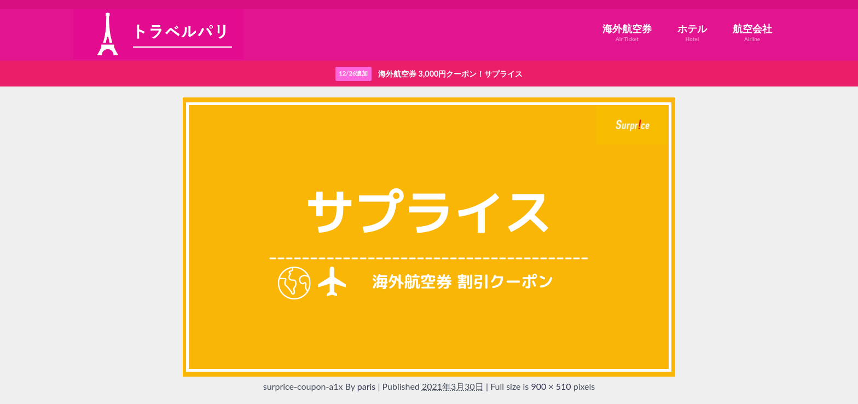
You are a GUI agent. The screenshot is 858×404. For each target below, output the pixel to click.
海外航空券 (627, 32)
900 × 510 (551, 386)
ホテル (692, 32)
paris (366, 386)
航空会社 (752, 32)
